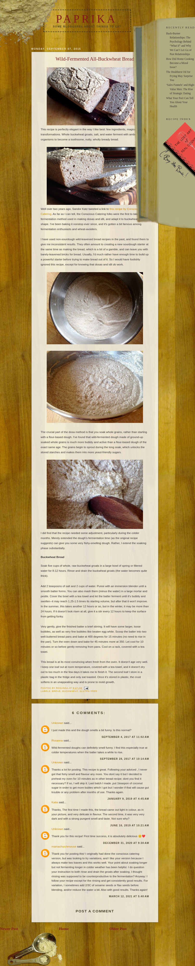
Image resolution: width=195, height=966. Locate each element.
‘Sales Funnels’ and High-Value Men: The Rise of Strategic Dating (180, 88)
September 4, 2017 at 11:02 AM (125, 736)
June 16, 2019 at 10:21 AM (129, 825)
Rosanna (57, 740)
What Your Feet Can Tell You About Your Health (180, 102)
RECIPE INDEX (178, 119)
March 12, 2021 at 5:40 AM (129, 896)
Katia (55, 802)
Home (64, 929)
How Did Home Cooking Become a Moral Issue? (180, 63)
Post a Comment (95, 911)
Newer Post (9, 929)
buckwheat (70, 691)
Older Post (118, 929)
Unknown (57, 722)
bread (56, 691)
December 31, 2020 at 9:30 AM (126, 842)
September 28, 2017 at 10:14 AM (124, 758)
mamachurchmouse (64, 846)
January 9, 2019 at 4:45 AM (128, 798)
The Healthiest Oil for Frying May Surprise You (179, 76)
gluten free (88, 691)
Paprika (86, 19)
